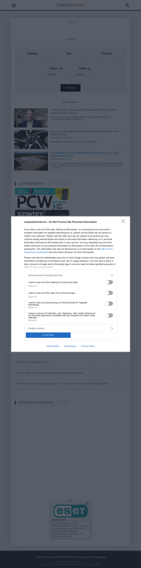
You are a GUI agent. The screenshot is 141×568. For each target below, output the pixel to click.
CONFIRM (48, 335)
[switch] (109, 282)
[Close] (124, 222)
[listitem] (70, 275)
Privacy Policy (88, 346)
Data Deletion (53, 346)
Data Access (70, 346)
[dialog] (70, 284)
